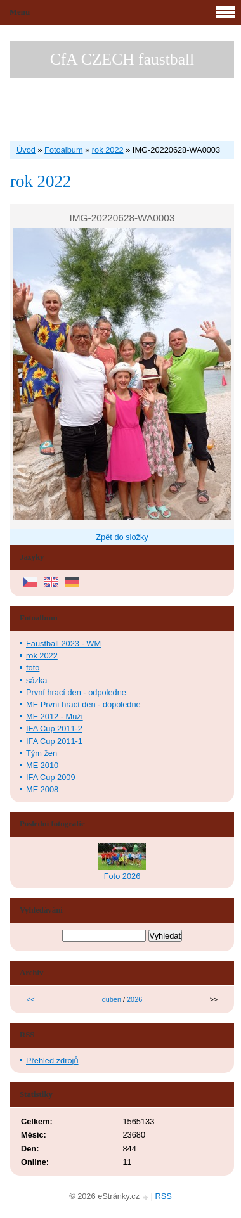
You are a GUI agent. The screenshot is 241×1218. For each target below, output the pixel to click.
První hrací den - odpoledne (76, 692)
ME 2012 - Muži (54, 716)
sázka (36, 680)
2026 (134, 999)
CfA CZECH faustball (122, 59)
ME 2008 (42, 789)
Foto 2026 (122, 876)
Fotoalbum (63, 150)
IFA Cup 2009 (50, 777)
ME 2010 (42, 765)
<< (31, 999)
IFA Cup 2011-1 (54, 741)
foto (32, 667)
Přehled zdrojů (52, 1060)
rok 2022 (108, 150)
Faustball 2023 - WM (63, 643)
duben (111, 999)
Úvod (26, 150)
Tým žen (41, 753)
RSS (163, 1196)
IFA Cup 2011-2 (54, 728)
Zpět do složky (122, 537)
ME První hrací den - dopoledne (83, 704)
